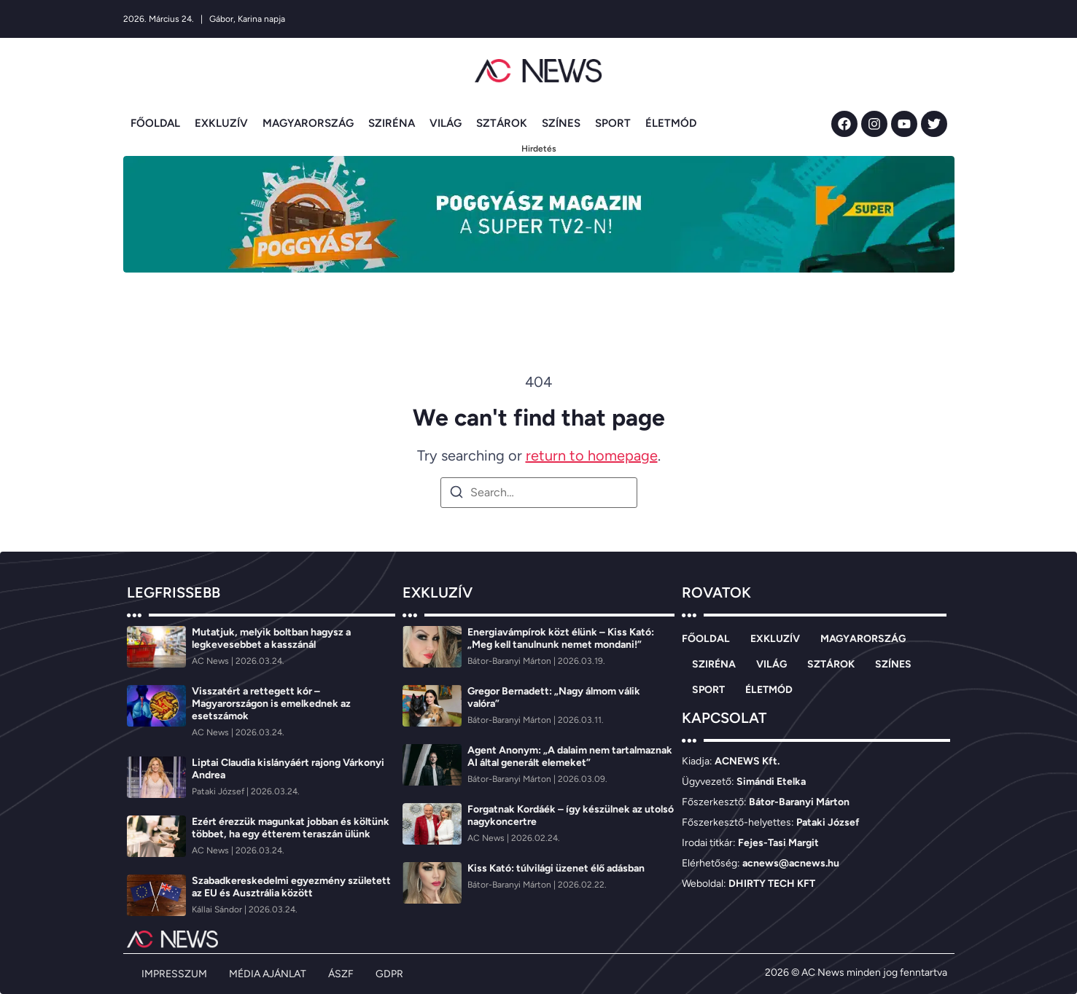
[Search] (456, 494)
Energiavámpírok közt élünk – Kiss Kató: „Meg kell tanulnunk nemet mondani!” (560, 638)
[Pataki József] (219, 791)
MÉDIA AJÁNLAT (267, 974)
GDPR (389, 974)
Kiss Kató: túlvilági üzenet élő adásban (556, 868)
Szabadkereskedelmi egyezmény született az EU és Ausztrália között (291, 886)
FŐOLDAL (155, 123)
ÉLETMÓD (670, 123)
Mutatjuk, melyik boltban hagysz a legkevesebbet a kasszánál (271, 638)
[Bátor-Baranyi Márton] (510, 661)
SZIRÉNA (391, 123)
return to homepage (592, 455)
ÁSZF (341, 974)
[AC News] (211, 661)
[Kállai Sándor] (218, 909)
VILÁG (445, 123)
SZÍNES (561, 123)
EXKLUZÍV (221, 123)
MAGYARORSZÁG (308, 123)
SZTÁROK (501, 123)
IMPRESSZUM (174, 974)
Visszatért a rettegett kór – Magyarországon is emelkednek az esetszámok (271, 703)
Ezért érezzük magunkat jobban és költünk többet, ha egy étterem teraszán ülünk (290, 827)
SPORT (613, 123)
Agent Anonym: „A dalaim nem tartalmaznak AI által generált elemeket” (569, 756)
